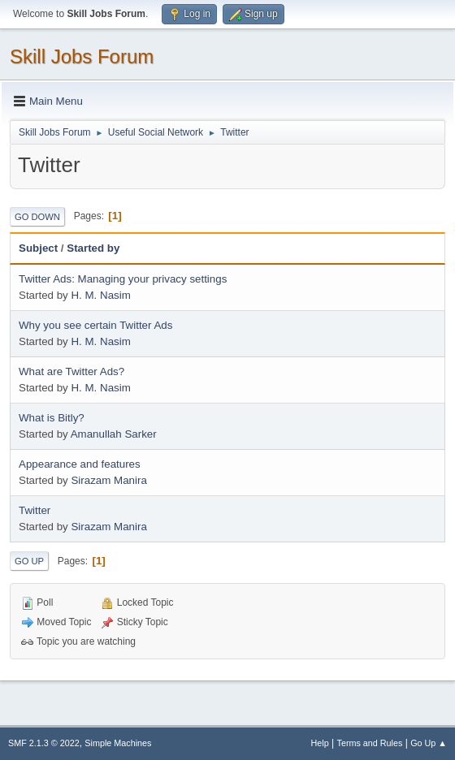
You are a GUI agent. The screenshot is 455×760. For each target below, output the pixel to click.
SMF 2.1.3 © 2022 (44, 743)
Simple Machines (117, 743)
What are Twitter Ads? (71, 371)
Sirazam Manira (108, 480)
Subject (38, 248)
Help (320, 743)
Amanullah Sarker (114, 434)
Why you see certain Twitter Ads (95, 325)
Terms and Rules (370, 743)
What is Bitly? (51, 418)
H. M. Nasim (100, 295)
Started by (93, 248)
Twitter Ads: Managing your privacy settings (123, 279)
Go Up (29, 561)
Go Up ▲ (428, 743)
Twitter (34, 510)
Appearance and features (80, 464)
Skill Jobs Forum (82, 56)
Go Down (37, 217)
